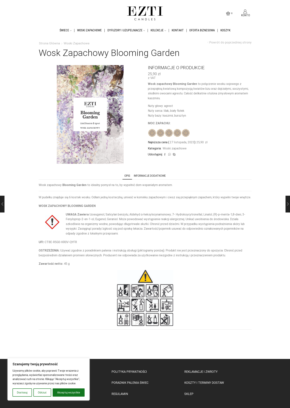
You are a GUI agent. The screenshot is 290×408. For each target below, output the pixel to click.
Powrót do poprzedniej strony (230, 42)
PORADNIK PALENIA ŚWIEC (129, 382)
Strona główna (49, 43)
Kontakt (178, 30)
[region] (48, 379)
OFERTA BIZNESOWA (202, 30)
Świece (66, 30)
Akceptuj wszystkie (68, 392)
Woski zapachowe (89, 30)
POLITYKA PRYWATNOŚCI (129, 371)
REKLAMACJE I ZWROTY (201, 371)
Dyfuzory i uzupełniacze (126, 30)
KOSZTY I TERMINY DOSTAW (204, 382)
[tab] (127, 175)
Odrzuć (42, 392)
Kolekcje (158, 30)
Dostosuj (22, 392)
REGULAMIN (119, 394)
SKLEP (188, 394)
